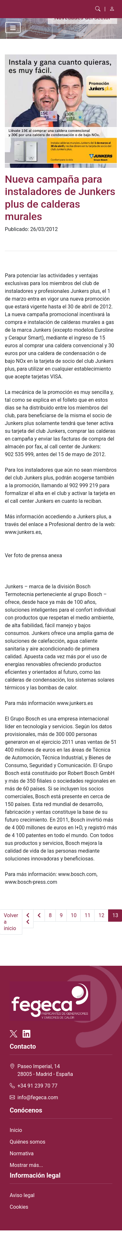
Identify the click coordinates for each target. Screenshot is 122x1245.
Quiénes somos (28, 1142)
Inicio (16, 1130)
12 (101, 915)
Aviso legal (22, 1195)
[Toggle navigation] (13, 27)
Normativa (22, 1153)
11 (87, 915)
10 (73, 915)
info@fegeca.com (37, 1097)
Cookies (19, 1207)
